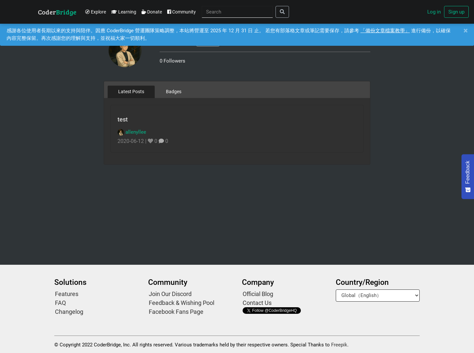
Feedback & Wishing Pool (181, 302)
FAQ (60, 302)
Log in (434, 12)
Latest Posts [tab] (131, 91)
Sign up (456, 12)
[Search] (237, 12)
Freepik (339, 345)
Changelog (69, 311)
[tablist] (237, 91)
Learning (123, 11)
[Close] (465, 31)
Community (181, 11)
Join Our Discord (170, 293)
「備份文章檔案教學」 (385, 31)
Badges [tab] (173, 91)
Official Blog (258, 293)
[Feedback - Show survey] (467, 176)
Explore (95, 11)
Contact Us (257, 302)
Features (66, 293)
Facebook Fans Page (176, 311)
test (123, 119)
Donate (152, 11)
